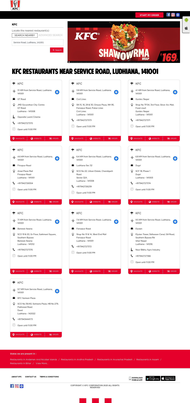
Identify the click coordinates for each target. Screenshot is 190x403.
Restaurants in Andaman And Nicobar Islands (33, 359)
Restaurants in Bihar (20, 363)
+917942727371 (143, 121)
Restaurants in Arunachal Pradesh (114, 359)
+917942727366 (143, 256)
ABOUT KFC (17, 376)
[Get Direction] (57, 92)
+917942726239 (84, 187)
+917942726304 (25, 183)
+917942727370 (25, 123)
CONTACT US (30, 376)
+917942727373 (84, 121)
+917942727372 (84, 247)
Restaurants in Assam (147, 359)
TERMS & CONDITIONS (49, 376)
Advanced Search (50, 35)
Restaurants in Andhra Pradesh (77, 359)
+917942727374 (143, 183)
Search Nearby (25, 35)
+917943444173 (25, 319)
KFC (20, 84)
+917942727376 (25, 250)
